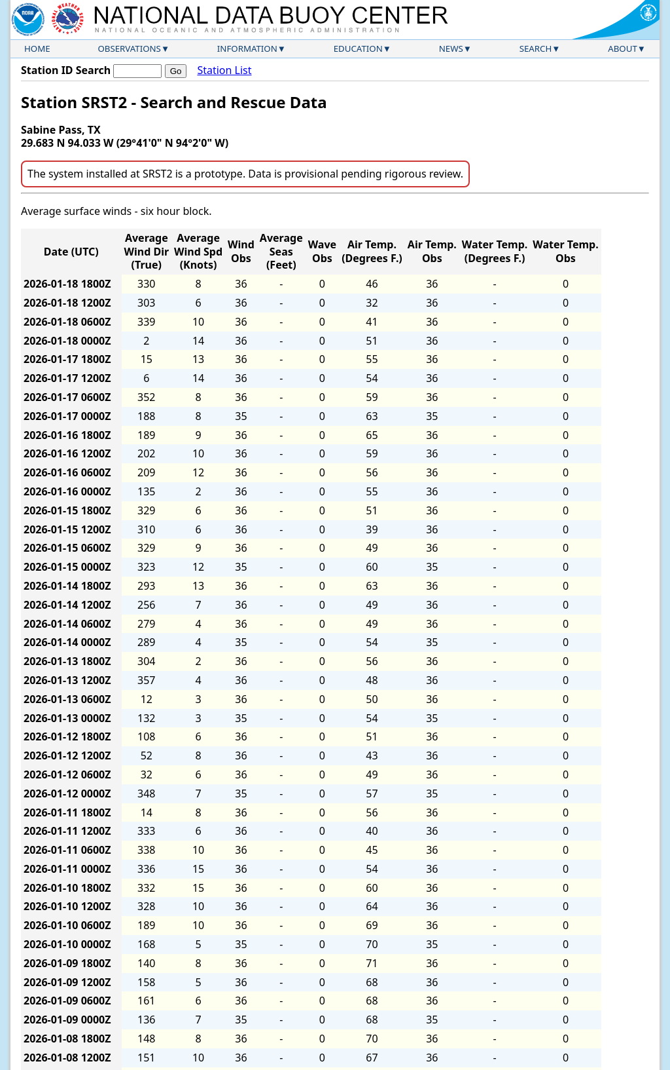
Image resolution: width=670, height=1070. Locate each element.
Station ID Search (66, 70)
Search (536, 48)
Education (358, 48)
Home (37, 48)
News (451, 48)
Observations (128, 48)
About (622, 48)
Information (247, 48)
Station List (224, 70)
